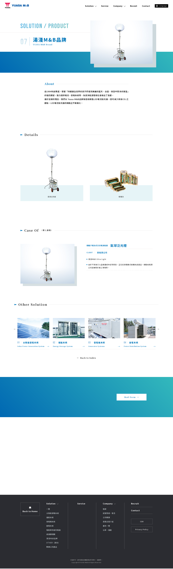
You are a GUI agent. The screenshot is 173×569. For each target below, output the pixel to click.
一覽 (48, 509)
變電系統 (49, 526)
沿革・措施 (107, 530)
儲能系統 (49, 518)
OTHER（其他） (53, 543)
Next (159, 329)
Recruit (133, 6)
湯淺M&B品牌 (52, 539)
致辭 (104, 509)
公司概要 (106, 518)
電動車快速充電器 (53, 530)
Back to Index (88, 358)
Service (104, 6)
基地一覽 (106, 526)
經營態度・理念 (109, 513)
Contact (146, 6)
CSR (142, 522)
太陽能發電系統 (52, 513)
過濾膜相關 (50, 535)
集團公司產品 (51, 547)
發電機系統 (50, 522)
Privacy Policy (141, 530)
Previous (13, 329)
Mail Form (130, 397)
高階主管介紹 (108, 522)
